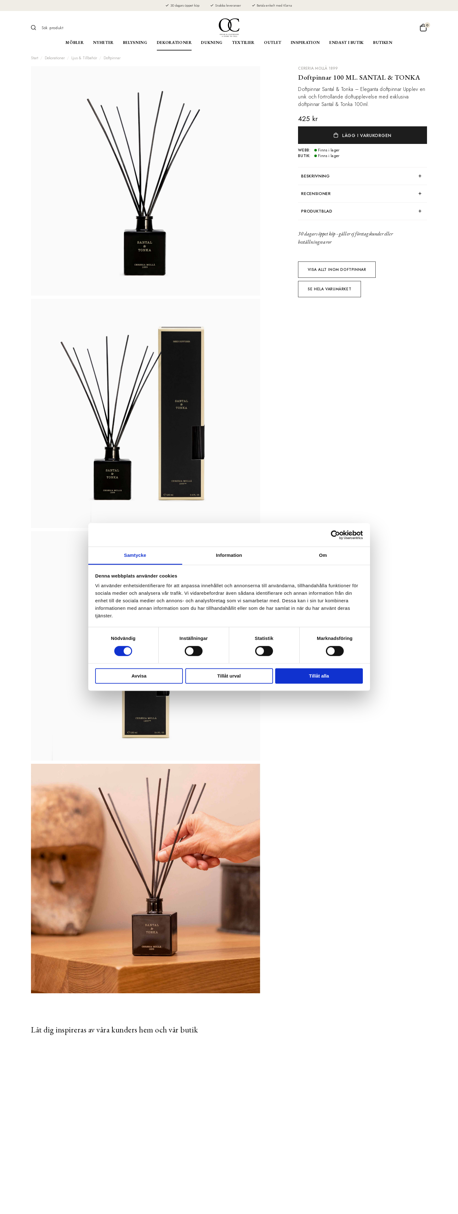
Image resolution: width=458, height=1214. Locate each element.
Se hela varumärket (329, 289)
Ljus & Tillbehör (84, 58)
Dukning (212, 42)
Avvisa (139, 675)
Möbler (74, 42)
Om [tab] (323, 555)
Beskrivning (315, 176)
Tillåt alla (319, 675)
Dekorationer (174, 42)
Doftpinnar (112, 58)
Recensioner (316, 194)
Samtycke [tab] (135, 555)
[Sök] (35, 27)
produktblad (316, 211)
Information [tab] (229, 555)
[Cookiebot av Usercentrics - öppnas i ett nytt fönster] (335, 535)
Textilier (243, 42)
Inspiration (305, 42)
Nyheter (103, 42)
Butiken (383, 42)
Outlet (272, 42)
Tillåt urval (229, 675)
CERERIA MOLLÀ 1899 (318, 68)
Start (34, 58)
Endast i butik (346, 42)
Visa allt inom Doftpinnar (337, 269)
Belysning (135, 42)
